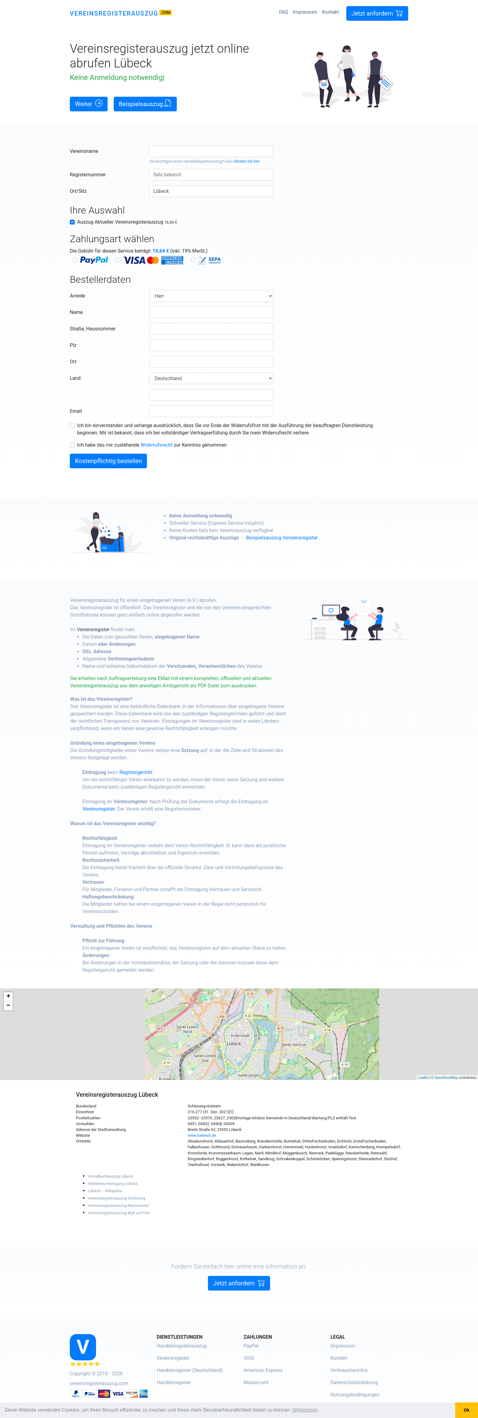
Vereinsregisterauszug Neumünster (118, 1205)
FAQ (283, 12)
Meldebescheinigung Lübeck (112, 1183)
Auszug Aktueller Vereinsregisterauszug (127, 222)
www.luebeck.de (202, 1135)
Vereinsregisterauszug (114, 13)
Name (76, 312)
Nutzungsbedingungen (354, 1395)
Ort (73, 362)
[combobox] (211, 151)
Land (75, 378)
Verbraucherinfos (349, 1370)
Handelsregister (174, 1382)
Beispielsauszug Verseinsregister (308, 538)
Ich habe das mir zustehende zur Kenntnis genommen (152, 445)
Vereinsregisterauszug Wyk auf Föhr (119, 1213)
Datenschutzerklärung (354, 1382)
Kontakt (330, 12)
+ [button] (8, 996)
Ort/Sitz (78, 191)
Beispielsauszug (145, 103)
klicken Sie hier (246, 161)
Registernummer (88, 175)
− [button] (8, 1005)
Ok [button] (466, 1410)
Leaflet (423, 1077)
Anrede (77, 296)
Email (76, 411)
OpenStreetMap (446, 1077)
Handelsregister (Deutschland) (190, 1370)
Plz (73, 345)
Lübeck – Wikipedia (105, 1191)
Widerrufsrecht (157, 445)
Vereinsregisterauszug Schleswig (116, 1198)
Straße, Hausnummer (93, 329)
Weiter (88, 103)
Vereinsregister (119, 629)
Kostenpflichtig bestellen (108, 461)
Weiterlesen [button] (305, 1410)
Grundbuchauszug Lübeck (110, 1176)
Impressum (305, 12)
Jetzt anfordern (377, 13)
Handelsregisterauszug (203, 161)
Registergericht (162, 772)
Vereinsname (84, 151)
